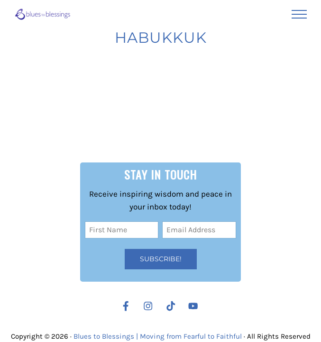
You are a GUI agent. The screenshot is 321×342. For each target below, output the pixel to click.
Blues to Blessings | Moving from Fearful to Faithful (157, 336)
